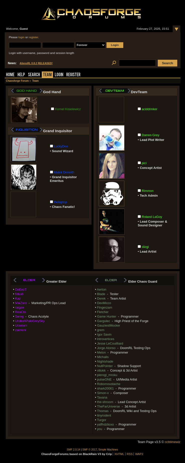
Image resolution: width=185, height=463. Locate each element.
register (33, 37)
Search (34, 75)
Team (47, 75)
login (21, 37)
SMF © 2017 (89, 449)
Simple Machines (108, 449)
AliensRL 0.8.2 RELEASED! (36, 63)
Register (73, 75)
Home (10, 75)
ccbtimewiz (172, 442)
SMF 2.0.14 (73, 449)
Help (21, 75)
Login (59, 75)
